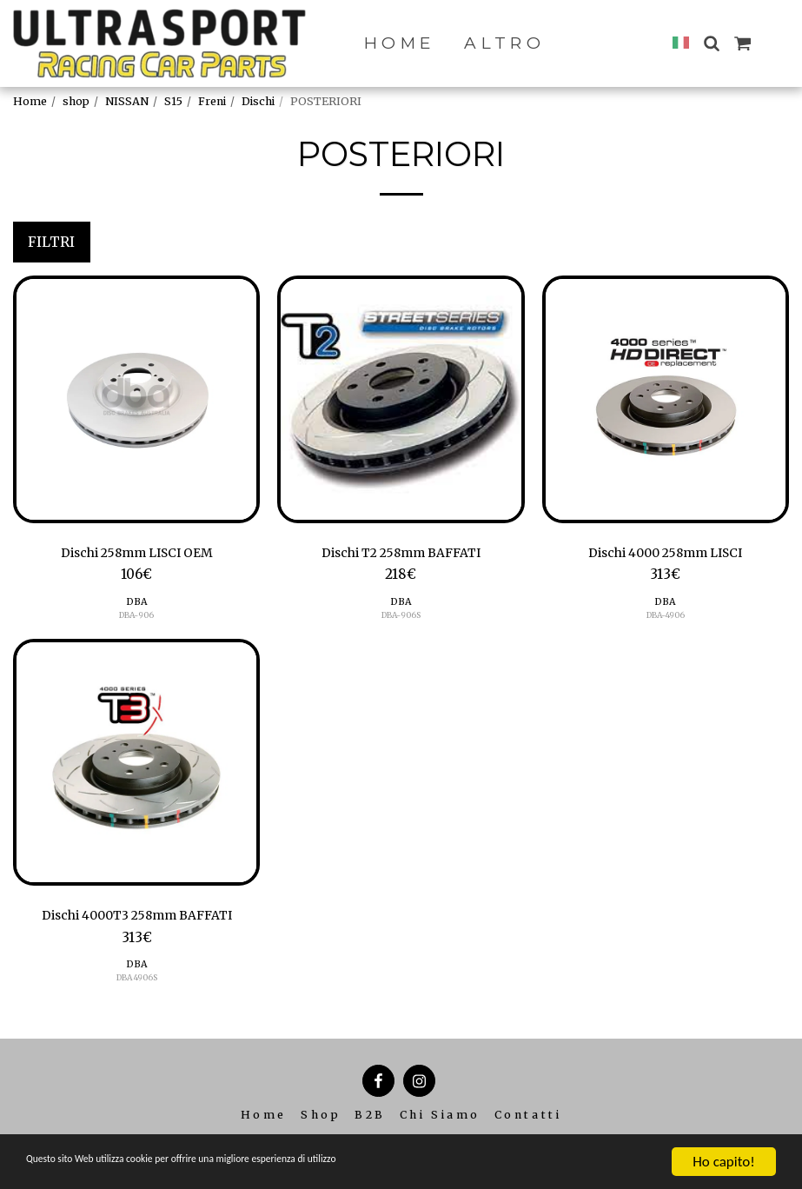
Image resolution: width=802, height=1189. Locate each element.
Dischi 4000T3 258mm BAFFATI (136, 918)
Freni (212, 101)
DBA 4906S (137, 981)
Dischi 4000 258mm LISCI (665, 554)
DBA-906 (136, 617)
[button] (711, 43)
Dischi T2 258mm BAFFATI (401, 554)
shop (76, 101)
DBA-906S (400, 617)
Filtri (51, 242)
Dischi (258, 101)
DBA (137, 604)
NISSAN (127, 101)
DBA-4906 (665, 617)
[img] (136, 399)
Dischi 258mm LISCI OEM (136, 554)
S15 (173, 101)
